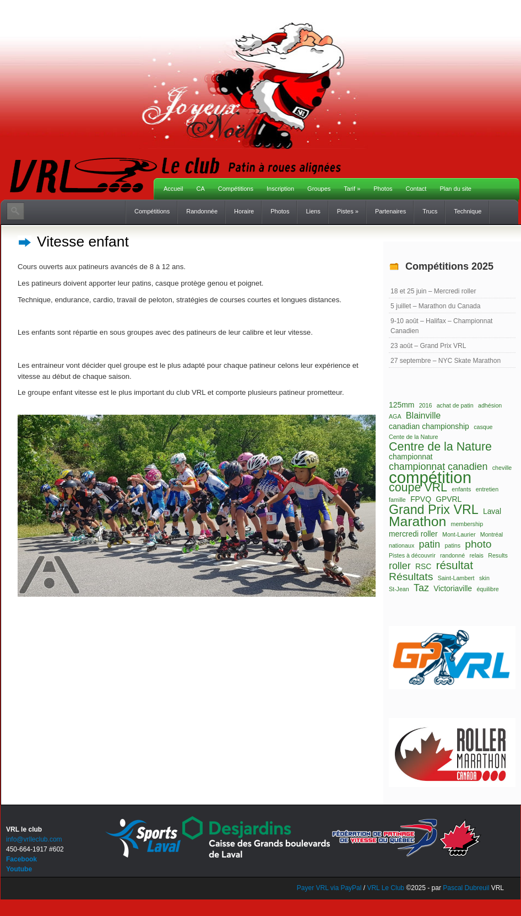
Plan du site (455, 188)
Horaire (244, 211)
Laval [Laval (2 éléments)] (492, 511)
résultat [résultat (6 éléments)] (454, 565)
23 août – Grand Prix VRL (428, 346)
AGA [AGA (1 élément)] (395, 416)
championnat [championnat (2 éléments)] (410, 456)
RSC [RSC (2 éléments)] (423, 566)
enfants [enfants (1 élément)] (461, 489)
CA (200, 188)
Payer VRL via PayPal (329, 888)
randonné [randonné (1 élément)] (452, 555)
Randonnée (202, 211)
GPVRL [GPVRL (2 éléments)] (449, 499)
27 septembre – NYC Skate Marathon (445, 361)
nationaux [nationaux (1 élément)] (401, 545)
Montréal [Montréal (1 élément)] (491, 534)
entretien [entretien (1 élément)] (487, 489)
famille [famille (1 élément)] (397, 499)
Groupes (318, 188)
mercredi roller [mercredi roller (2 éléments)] (413, 533)
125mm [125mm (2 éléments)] (401, 404)
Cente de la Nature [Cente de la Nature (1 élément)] (413, 436)
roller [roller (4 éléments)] (400, 566)
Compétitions (235, 188)
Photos (382, 188)
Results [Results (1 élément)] (498, 555)
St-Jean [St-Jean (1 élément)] (399, 589)
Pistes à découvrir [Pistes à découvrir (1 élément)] (412, 555)
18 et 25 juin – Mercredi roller (433, 291)
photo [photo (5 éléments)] (478, 544)
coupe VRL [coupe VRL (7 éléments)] (418, 487)
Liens (313, 211)
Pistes (348, 211)
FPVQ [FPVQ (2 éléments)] (420, 499)
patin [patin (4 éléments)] (430, 544)
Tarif (352, 188)
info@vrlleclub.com (34, 839)
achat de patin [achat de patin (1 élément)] (455, 405)
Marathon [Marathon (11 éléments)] (417, 522)
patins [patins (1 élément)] (452, 545)
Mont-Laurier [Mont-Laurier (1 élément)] (458, 534)
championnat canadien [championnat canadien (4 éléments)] (438, 467)
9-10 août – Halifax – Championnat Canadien (441, 326)
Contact (416, 188)
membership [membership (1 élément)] (467, 524)
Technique (467, 211)
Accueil (173, 188)
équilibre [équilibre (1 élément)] (487, 589)
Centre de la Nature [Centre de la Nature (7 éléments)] (440, 447)
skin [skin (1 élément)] (484, 578)
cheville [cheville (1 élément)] (502, 467)
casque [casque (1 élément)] (483, 427)
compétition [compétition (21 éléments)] (430, 478)
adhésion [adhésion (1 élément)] (490, 405)
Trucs (429, 211)
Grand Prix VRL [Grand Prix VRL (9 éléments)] (434, 510)
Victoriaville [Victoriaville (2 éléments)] (452, 588)
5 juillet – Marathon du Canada (435, 306)
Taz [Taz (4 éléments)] (421, 588)
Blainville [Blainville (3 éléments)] (423, 415)
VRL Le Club (386, 888)
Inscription (280, 188)
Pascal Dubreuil (466, 888)
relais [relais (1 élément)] (476, 555)
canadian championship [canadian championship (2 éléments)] (429, 426)
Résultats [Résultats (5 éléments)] (411, 577)
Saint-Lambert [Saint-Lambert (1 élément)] (456, 578)
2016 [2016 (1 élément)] (425, 405)
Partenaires (390, 211)
